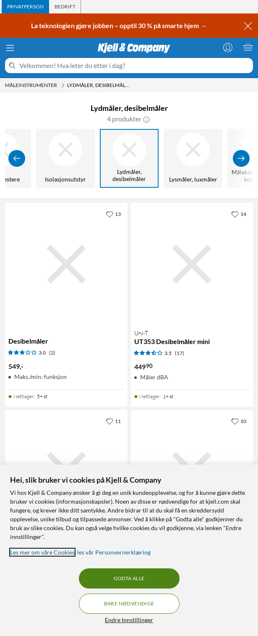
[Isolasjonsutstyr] (65, 158)
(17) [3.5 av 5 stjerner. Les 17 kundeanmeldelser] (179, 353)
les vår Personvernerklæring (114, 552)
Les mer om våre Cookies (42, 552)
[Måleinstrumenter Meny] (63, 85)
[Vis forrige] (16, 158)
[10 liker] (238, 421)
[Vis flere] (241, 158)
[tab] (25, 6)
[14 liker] (238, 214)
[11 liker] (113, 421)
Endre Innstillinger (129, 619)
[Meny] (10, 48)
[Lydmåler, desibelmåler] (129, 158)
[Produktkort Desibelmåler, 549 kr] (66, 264)
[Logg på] (228, 47)
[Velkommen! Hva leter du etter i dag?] (134, 65)
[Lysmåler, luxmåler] (193, 158)
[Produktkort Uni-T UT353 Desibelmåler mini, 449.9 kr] (192, 264)
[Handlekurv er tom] (248, 47)
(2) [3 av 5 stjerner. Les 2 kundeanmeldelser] (52, 353)
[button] (146, 119)
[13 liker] (113, 214)
